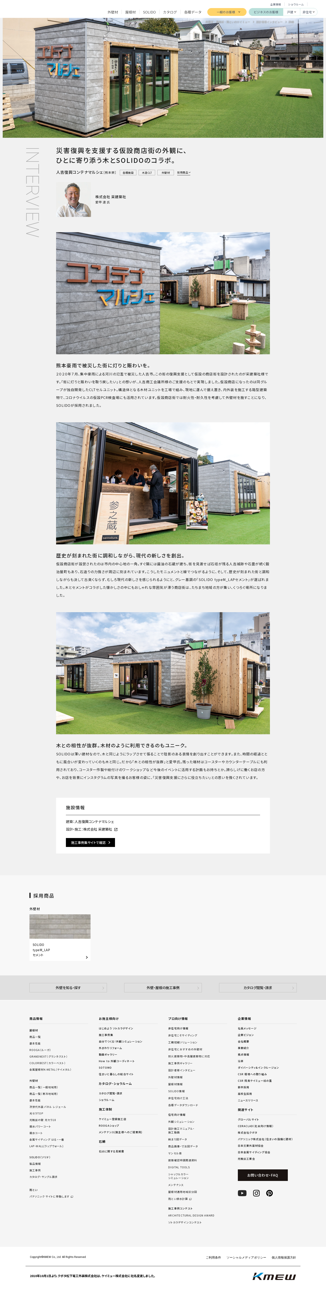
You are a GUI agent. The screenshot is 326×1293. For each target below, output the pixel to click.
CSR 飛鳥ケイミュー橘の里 (255, 1080)
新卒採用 (243, 1087)
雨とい (58, 1194)
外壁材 (33, 1080)
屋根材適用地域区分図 (182, 1192)
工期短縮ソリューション (182, 1042)
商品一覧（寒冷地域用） (43, 1093)
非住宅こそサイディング (182, 1035)
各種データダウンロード (183, 1105)
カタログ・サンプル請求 (43, 1177)
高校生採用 (245, 1093)
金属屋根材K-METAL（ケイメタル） (50, 1069)
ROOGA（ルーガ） (40, 1050)
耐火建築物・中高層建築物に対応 (189, 1056)
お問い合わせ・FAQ (262, 1175)
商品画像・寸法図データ (183, 1146)
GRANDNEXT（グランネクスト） (48, 1056)
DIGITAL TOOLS (179, 1167)
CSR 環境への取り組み (252, 1074)
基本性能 (35, 1043)
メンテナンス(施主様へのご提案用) (120, 1132)
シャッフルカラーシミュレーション (178, 1176)
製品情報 (35, 1163)
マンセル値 (175, 1153)
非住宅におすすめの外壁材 (185, 1049)
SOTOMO (105, 1067)
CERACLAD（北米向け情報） (256, 1126)
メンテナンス (176, 1185)
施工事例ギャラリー (180, 1063)
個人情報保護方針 (284, 1257)
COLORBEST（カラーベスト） (47, 1063)
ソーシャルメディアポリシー (246, 1257)
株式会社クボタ (247, 1132)
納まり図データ (177, 1139)
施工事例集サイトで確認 (88, 842)
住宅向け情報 (176, 1114)
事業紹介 (243, 1048)
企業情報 (275, 4)
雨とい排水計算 (178, 1199)
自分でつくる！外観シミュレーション (120, 1041)
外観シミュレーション (181, 1121)
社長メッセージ (247, 1028)
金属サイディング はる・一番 (46, 1139)
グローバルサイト (248, 1119)
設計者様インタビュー (182, 1070)
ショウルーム (296, 4)
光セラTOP (36, 1113)
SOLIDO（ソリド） (40, 1157)
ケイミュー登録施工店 (112, 1119)
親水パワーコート (40, 1126)
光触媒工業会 (246, 1158)
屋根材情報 (175, 1084)
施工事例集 (106, 1035)
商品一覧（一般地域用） (43, 1087)
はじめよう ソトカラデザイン (116, 1028)
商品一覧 (35, 1037)
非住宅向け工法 (178, 1098)
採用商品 (182, 172)
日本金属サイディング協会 (254, 1152)
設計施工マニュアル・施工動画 (181, 1130)
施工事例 (35, 1170)
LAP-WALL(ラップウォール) (46, 1146)
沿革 (241, 1061)
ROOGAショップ (109, 1125)
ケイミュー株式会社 (28, 11)
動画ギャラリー (108, 1054)
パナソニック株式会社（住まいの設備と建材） (265, 1139)
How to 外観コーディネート (117, 1061)
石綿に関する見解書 (111, 1151)
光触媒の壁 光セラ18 (42, 1120)
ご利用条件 (213, 1257)
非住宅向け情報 (178, 1028)
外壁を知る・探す (68, 987)
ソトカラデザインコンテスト (185, 1222)
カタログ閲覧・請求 (258, 987)
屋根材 (33, 1030)
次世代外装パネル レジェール (48, 1107)
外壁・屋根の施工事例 (163, 987)
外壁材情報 (175, 1077)
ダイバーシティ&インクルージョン (258, 1067)
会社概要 (243, 1041)
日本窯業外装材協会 (251, 1145)
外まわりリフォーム (110, 1048)
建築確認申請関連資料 (182, 1160)
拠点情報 (243, 1054)
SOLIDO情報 (176, 1091)
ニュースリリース (248, 1100)
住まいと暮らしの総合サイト (116, 1074)
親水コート (36, 1133)
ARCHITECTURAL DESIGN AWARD (191, 1215)
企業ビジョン (246, 1035)
